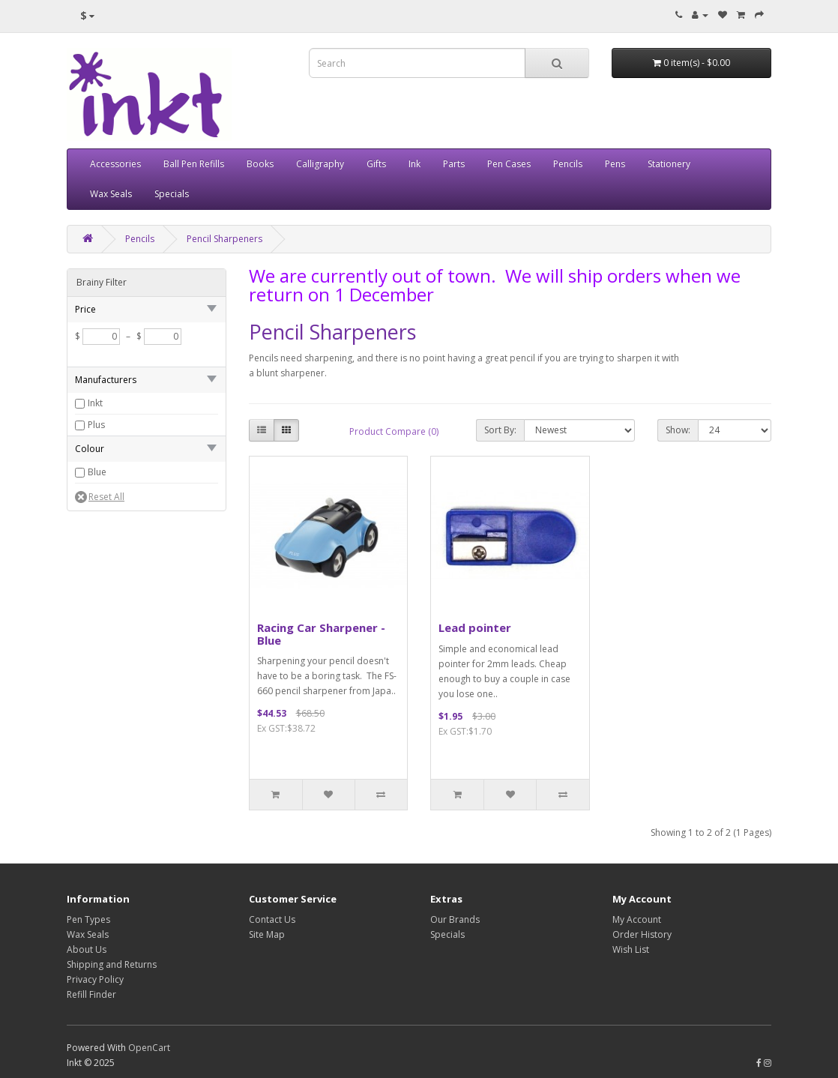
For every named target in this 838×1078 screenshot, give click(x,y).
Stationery (669, 163)
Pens (615, 163)
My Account (636, 919)
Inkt (95, 403)
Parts (454, 163)
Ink (414, 163)
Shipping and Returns (112, 964)
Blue (97, 472)
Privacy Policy (95, 979)
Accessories (115, 163)
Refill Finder (91, 994)
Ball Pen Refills (193, 163)
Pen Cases (509, 163)
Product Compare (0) (393, 431)
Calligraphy (320, 163)
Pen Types (88, 919)
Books (260, 163)
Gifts (376, 163)
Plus (96, 424)
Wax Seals (111, 193)
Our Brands (455, 919)
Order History (642, 934)
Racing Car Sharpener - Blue (321, 634)
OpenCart (149, 1047)
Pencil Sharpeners (224, 238)
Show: (678, 430)
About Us (86, 949)
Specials (171, 193)
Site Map (267, 934)
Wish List (630, 949)
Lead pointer (474, 627)
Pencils (567, 163)
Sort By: (500, 430)
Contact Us (272, 919)
